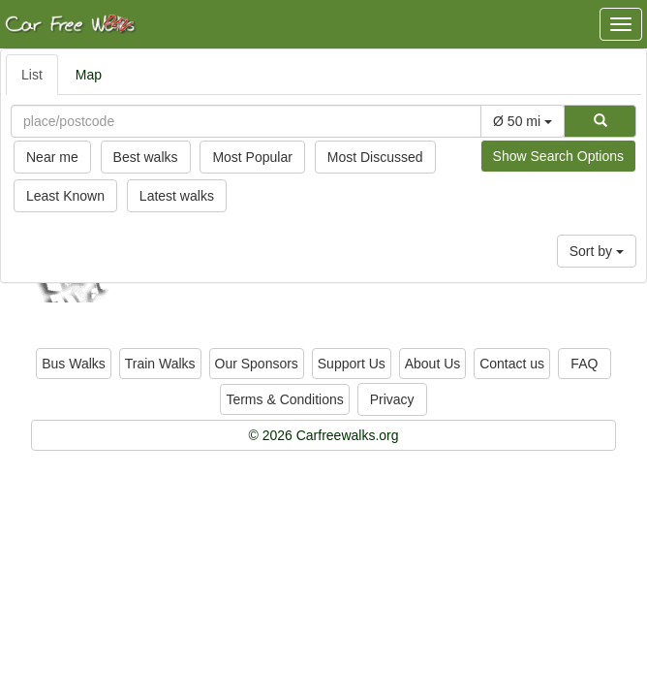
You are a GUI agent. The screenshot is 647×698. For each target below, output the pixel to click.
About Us (433, 363)
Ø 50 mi (522, 121)
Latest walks (176, 196)
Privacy (392, 399)
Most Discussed (375, 157)
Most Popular (252, 157)
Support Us (351, 363)
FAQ (584, 363)
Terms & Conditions (284, 399)
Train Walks (160, 363)
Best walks (145, 157)
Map (89, 74)
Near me (52, 157)
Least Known (65, 196)
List (32, 74)
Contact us (511, 363)
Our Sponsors (256, 363)
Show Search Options (558, 156)
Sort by (597, 251)
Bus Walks (74, 363)
